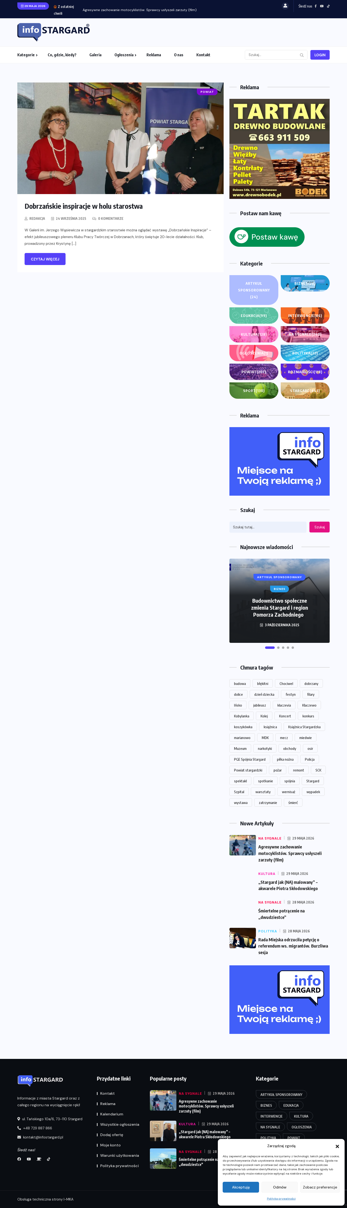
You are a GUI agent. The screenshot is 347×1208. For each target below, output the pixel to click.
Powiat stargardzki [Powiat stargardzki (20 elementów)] (248, 770)
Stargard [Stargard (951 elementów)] (312, 781)
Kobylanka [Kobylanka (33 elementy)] (241, 716)
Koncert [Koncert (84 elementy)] (285, 716)
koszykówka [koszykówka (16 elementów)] (243, 727)
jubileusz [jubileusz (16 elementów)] (259, 705)
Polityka (305, 353)
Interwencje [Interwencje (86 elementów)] (271, 1116)
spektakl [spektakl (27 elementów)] (240, 781)
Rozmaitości (305, 371)
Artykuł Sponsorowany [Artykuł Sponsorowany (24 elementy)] (281, 1095)
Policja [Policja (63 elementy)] (309, 759)
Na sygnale (305, 334)
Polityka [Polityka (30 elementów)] (268, 1138)
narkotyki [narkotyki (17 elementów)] (265, 748)
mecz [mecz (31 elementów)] (284, 737)
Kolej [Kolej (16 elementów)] (264, 716)
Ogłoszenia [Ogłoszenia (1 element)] (302, 1127)
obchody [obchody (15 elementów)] (289, 748)
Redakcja (37, 218)
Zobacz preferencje (320, 1187)
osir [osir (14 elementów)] (310, 748)
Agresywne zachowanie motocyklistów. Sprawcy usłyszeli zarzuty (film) (140, 10)
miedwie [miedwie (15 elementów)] (305, 737)
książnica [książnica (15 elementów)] (270, 727)
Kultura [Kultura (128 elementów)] (301, 1116)
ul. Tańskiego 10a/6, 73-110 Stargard (49, 1119)
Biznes (305, 283)
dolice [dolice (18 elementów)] (238, 694)
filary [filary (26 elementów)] (310, 694)
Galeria (95, 54)
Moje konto (110, 1145)
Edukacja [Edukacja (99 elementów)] (291, 1106)
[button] (337, 1146)
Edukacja (254, 315)
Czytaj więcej (45, 259)
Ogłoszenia (123, 54)
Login (320, 55)
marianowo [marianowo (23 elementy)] (242, 737)
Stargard (305, 390)
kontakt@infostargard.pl (40, 1137)
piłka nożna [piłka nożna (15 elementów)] (285, 759)
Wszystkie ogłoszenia (119, 1124)
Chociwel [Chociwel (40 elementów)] (286, 683)
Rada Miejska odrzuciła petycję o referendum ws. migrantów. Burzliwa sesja (293, 944)
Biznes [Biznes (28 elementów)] (266, 1106)
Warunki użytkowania (119, 1155)
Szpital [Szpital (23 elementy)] (239, 792)
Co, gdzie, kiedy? (62, 54)
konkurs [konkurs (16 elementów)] (308, 716)
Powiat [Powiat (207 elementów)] (293, 1138)
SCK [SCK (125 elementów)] (318, 770)
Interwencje (305, 315)
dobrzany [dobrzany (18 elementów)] (311, 683)
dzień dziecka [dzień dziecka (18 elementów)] (264, 694)
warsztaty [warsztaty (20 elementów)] (263, 792)
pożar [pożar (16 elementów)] (278, 770)
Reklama (154, 54)
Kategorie (26, 54)
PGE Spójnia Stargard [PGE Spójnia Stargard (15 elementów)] (250, 759)
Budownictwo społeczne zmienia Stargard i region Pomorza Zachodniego (279, 607)
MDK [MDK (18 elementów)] (265, 737)
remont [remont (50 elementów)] (298, 770)
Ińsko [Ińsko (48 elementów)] (238, 705)
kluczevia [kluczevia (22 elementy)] (284, 705)
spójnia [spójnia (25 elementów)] (289, 781)
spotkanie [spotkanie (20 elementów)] (265, 781)
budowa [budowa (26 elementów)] (240, 683)
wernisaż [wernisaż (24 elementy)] (288, 792)
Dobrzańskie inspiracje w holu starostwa (85, 205)
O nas (178, 54)
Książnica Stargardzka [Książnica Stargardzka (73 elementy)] (304, 727)
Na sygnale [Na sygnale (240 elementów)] (270, 1127)
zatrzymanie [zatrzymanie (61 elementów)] (268, 802)
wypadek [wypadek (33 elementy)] (313, 792)
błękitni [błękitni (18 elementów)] (262, 683)
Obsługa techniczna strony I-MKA (45, 1199)
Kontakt (203, 54)
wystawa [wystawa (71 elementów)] (240, 802)
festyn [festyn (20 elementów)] (291, 694)
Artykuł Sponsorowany (254, 290)
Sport (254, 390)
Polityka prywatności (281, 1199)
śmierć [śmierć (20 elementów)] (293, 802)
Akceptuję (241, 1187)
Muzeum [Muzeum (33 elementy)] (240, 748)
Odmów (280, 1187)
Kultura (254, 334)
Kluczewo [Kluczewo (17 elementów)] (309, 705)
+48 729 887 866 (34, 1128)
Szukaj (319, 527)
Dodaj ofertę (111, 1135)
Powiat (253, 371)
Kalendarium (111, 1114)
